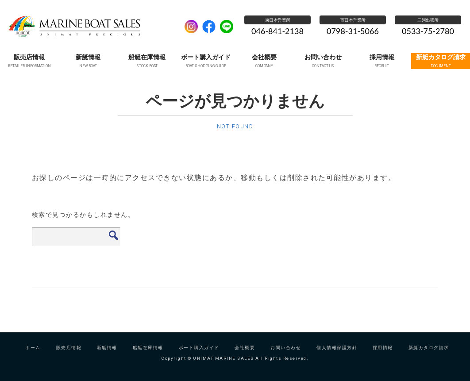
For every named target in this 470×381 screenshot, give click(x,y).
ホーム (33, 355)
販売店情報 (69, 355)
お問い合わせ (285, 355)
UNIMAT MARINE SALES (91, 26)
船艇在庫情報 (148, 355)
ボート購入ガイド (199, 355)
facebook (209, 26)
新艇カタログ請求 (428, 355)
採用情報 (383, 355)
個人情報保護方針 (336, 355)
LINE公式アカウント (226, 26)
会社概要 (245, 355)
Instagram (191, 26)
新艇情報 (107, 355)
